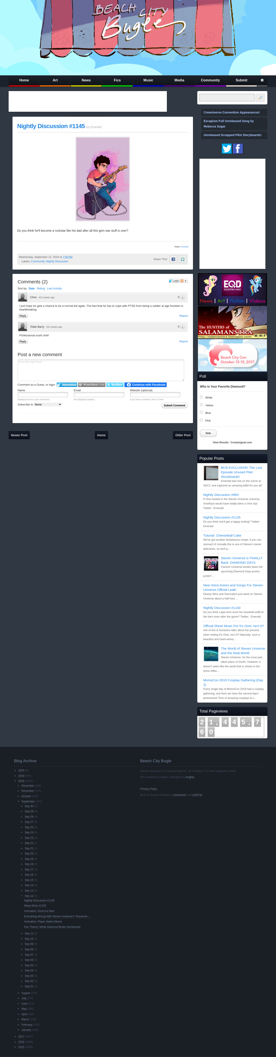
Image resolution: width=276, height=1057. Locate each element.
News (86, 80)
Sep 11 (29, 933)
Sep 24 (29, 832)
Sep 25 (29, 827)
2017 (21, 1036)
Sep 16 (29, 874)
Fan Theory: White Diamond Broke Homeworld (52, 926)
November (28, 790)
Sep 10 (29, 938)
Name (21, 390)
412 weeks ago (47, 297)
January (26, 1029)
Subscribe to (40, 404)
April (24, 1014)
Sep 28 (29, 816)
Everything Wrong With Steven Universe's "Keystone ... (57, 916)
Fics (117, 80)
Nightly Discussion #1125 (222, 517)
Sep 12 (29, 895)
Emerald (184, 247)
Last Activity (54, 288)
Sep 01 (29, 986)
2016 (21, 1041)
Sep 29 (29, 811)
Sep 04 (29, 970)
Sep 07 (29, 954)
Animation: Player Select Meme (43, 921)
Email (77, 390)
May (24, 1008)
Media (179, 80)
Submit (241, 80)
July (24, 998)
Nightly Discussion (57, 261)
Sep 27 (29, 821)
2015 (21, 1047)
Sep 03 (29, 975)
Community (210, 80)
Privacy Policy (148, 788)
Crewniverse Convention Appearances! (232, 112)
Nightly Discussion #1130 (222, 608)
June (24, 1003)
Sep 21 (29, 848)
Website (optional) (141, 390)
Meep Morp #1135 (35, 905)
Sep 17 (29, 869)
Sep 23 (29, 837)
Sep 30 (29, 806)
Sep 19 (29, 858)
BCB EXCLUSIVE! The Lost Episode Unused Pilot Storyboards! (241, 472)
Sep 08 (29, 949)
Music (148, 80)
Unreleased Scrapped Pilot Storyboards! (233, 135)
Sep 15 (29, 880)
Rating (41, 288)
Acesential (179, 794)
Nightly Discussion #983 (221, 495)
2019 (21, 775)
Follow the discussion (184, 281)
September (28, 801)
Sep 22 (29, 842)
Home (24, 80)
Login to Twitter (115, 384)
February (27, 1024)
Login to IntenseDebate (67, 384)
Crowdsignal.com (241, 442)
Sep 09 (29, 943)
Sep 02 (29, 980)
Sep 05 (29, 965)
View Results (221, 442)
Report (183, 315)
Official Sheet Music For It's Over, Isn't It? (233, 626)
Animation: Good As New (39, 911)
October (26, 796)
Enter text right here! (101, 370)
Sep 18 (29, 864)
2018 (21, 780)
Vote (208, 433)
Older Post (183, 435)
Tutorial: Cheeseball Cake (222, 535)
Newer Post (19, 435)
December (28, 785)
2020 (21, 770)
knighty (190, 777)
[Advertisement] (87, 101)
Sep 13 (29, 890)
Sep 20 (29, 853)
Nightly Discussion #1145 (51, 126)
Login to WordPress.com (91, 384)
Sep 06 (29, 959)
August (26, 993)
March (25, 1019)
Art (55, 80)
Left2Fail (197, 794)
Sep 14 (29, 885)
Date (32, 288)
